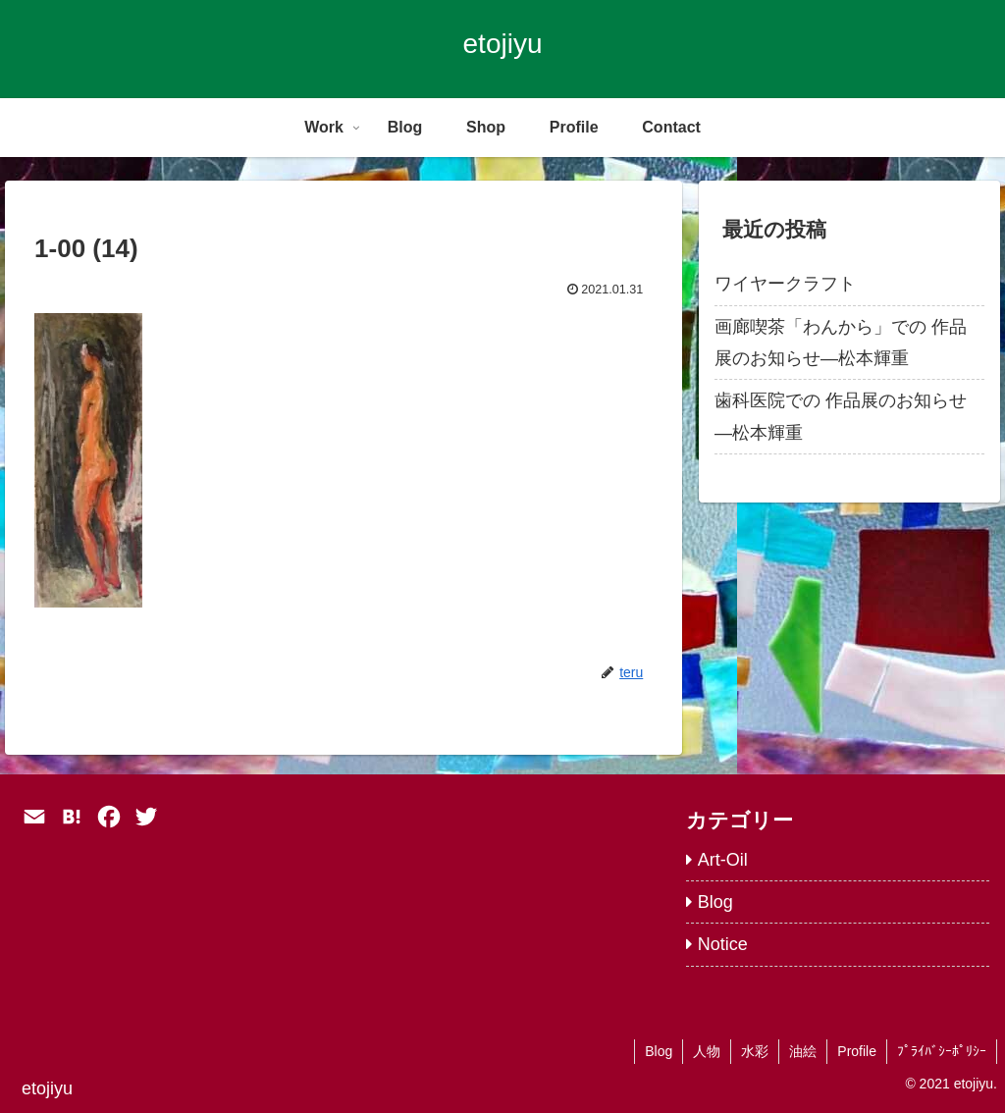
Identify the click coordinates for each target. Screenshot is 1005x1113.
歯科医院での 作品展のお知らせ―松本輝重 (840, 416)
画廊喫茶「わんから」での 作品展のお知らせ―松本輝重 (840, 342)
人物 (706, 1051)
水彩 (754, 1051)
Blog (658, 1051)
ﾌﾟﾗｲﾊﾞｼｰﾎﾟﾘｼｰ (941, 1051)
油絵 (803, 1051)
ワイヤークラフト (785, 283)
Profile (856, 1051)
